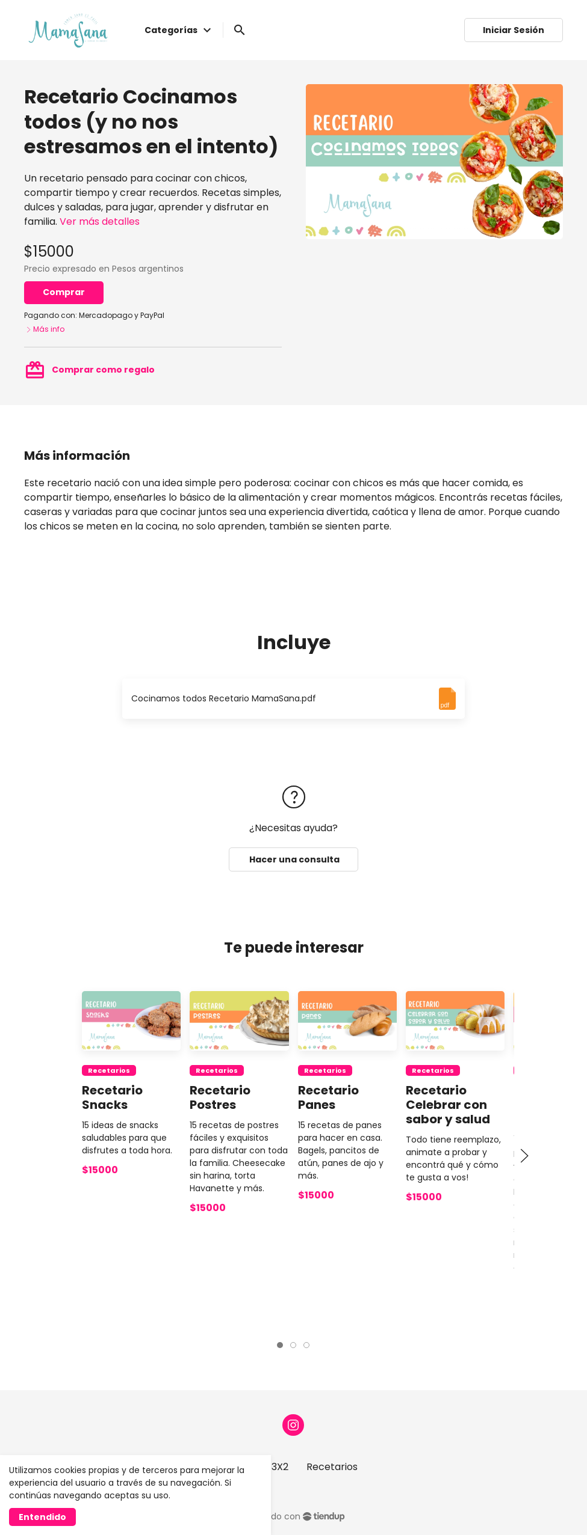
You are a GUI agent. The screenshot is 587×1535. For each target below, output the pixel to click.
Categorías (179, 30)
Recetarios (109, 1070)
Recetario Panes (328, 1097)
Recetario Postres (220, 1097)
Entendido (42, 1517)
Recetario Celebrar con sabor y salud (448, 1104)
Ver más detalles (100, 221)
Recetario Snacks (112, 1097)
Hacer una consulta (293, 859)
